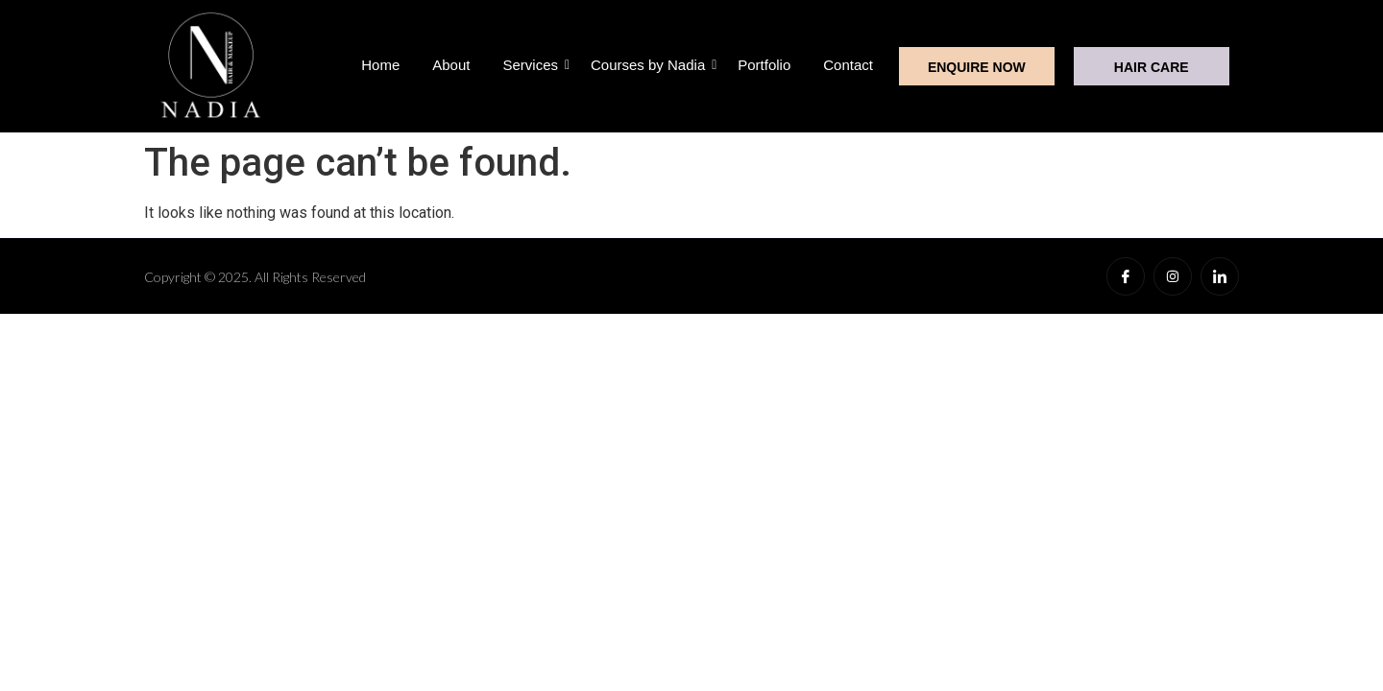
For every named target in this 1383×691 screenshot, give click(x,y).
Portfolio (764, 65)
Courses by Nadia (651, 65)
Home (380, 65)
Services (533, 65)
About (451, 65)
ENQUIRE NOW (977, 67)
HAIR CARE (1151, 67)
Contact (848, 65)
